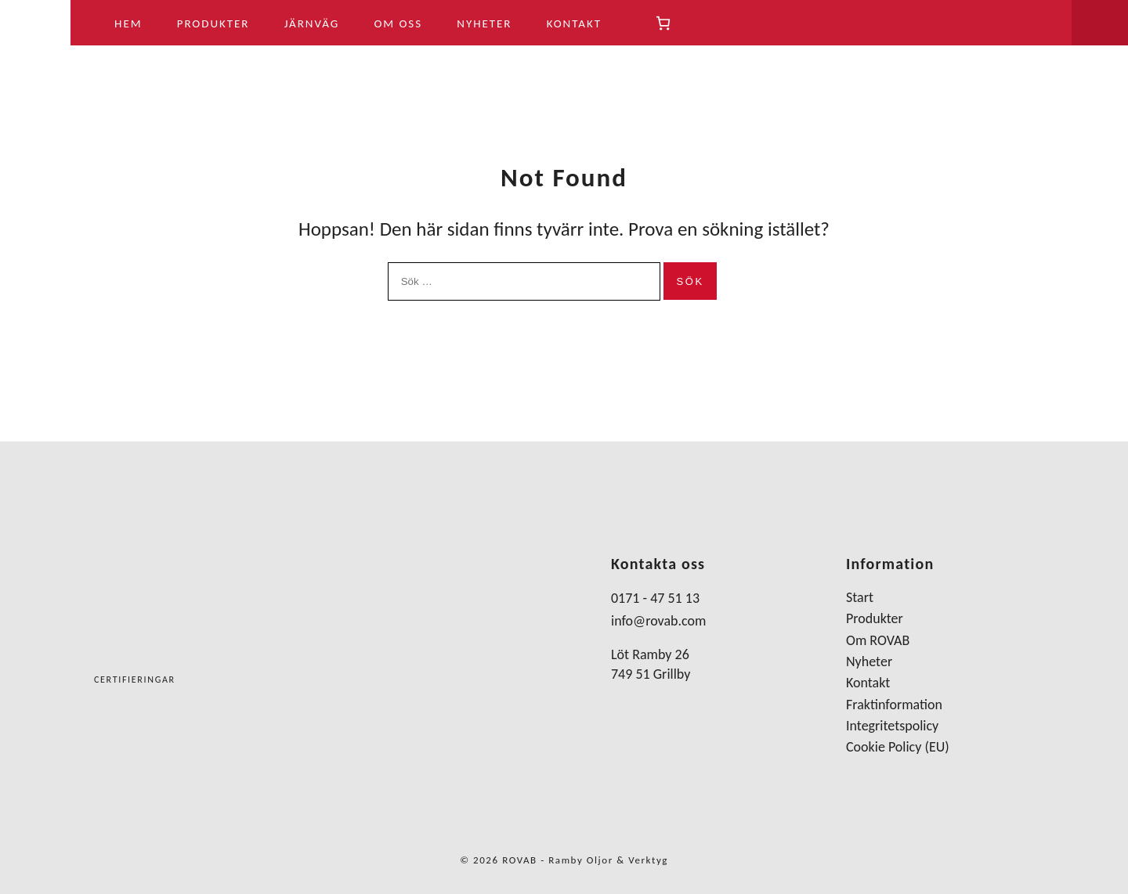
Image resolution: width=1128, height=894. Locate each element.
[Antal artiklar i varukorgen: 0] (663, 23)
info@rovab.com (658, 620)
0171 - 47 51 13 (655, 598)
